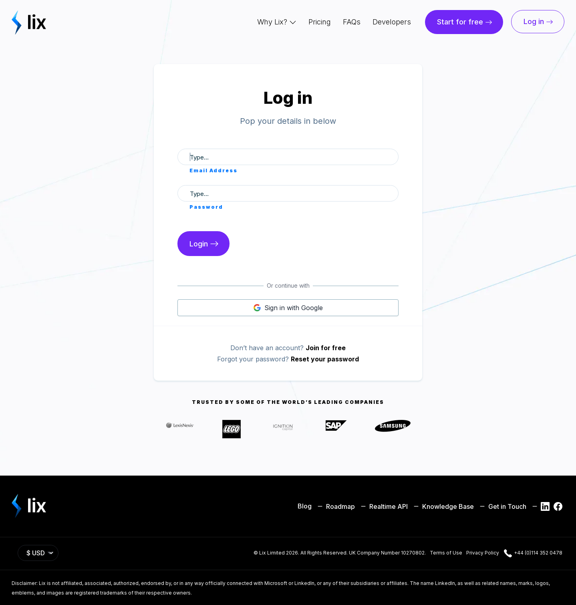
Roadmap (335, 506)
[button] (276, 22)
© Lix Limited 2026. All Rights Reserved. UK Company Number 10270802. (340, 553)
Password (206, 207)
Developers (392, 22)
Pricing (319, 22)
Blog (305, 506)
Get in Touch (502, 506)
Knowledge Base (443, 506)
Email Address (213, 170)
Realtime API (383, 506)
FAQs (352, 22)
